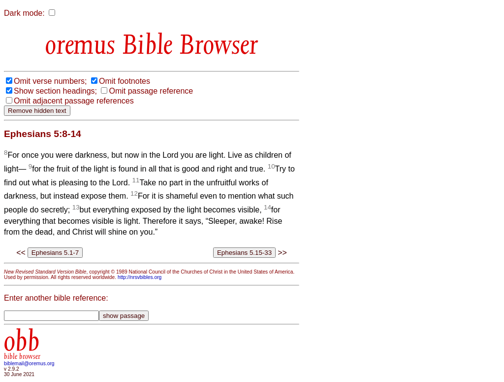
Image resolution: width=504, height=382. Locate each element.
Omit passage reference (151, 91)
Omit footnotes (124, 81)
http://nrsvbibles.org (139, 277)
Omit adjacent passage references (74, 101)
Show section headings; (55, 91)
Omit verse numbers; (50, 81)
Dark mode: (24, 13)
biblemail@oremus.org (29, 363)
